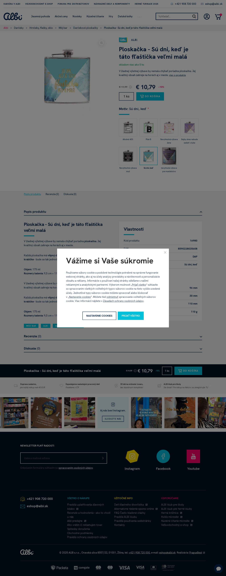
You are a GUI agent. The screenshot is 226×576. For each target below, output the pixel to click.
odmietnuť (112, 297)
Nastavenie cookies (80, 297)
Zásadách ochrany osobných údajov (123, 301)
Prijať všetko (139, 285)
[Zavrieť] (165, 252)
